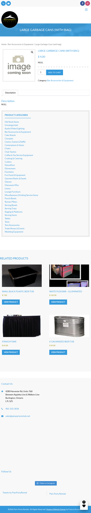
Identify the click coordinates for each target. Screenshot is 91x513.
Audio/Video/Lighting (14, 128)
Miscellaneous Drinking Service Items (21, 195)
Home (3, 44)
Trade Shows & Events (14, 228)
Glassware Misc (12, 185)
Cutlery (8, 162)
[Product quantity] (42, 72)
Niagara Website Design (56, 509)
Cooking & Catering (13, 158)
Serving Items (11, 215)
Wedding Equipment (14, 232)
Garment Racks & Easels (15, 178)
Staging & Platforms (13, 212)
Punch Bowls (10, 198)
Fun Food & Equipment (15, 175)
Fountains (9, 172)
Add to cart (54, 72)
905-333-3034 (12, 409)
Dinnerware (10, 168)
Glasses (8, 182)
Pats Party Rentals (57, 494)
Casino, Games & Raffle (15, 142)
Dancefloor (10, 165)
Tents (7, 222)
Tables (7, 218)
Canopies (9, 138)
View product (11, 302)
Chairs (8, 148)
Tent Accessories (12, 225)
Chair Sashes (10, 152)
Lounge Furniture (12, 192)
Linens (8, 188)
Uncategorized (11, 125)
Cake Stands (10, 135)
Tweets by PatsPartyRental (15, 492)
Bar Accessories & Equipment (20, 44)
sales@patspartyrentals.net (17, 416)
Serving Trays (11, 208)
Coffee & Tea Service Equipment (19, 155)
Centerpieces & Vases (14, 145)
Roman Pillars (11, 202)
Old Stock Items (12, 122)
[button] (32, 52)
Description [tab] (10, 93)
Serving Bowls (11, 205)
